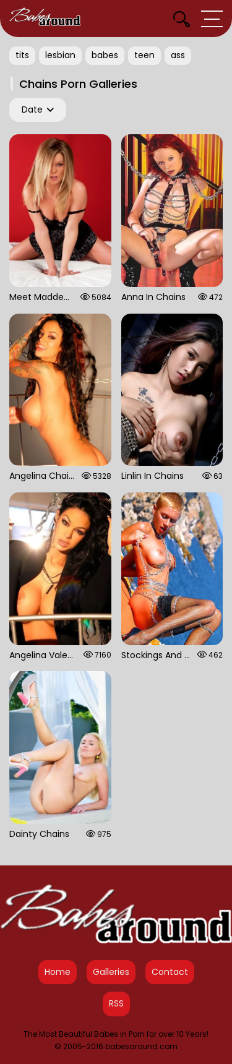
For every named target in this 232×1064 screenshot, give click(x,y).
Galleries (111, 972)
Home (58, 972)
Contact (170, 972)
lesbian (60, 55)
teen (144, 55)
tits (22, 55)
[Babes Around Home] (44, 18)
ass (178, 55)
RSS (116, 1003)
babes (105, 55)
